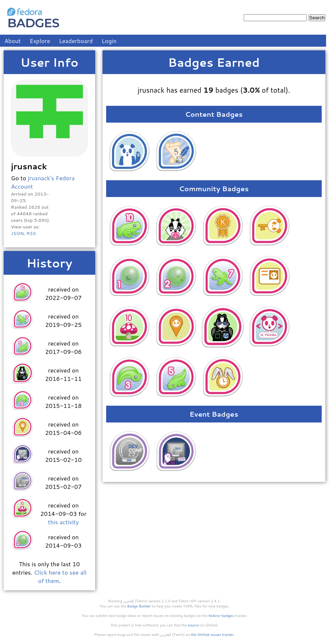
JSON (17, 233)
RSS (31, 233)
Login (109, 40)
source (193, 625)
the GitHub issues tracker (212, 634)
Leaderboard (76, 40)
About (12, 40)
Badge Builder (139, 606)
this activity (63, 522)
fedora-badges (221, 615)
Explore (40, 40)
